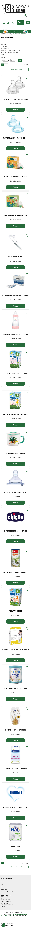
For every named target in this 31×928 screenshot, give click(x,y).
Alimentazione (5, 49)
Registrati (3, 882)
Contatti (3, 906)
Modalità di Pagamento (7, 904)
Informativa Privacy (6, 901)
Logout (3, 884)
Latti (3, 54)
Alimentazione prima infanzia (10, 52)
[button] (19, 69)
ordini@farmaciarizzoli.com (20, 914)
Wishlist (3, 887)
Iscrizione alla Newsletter (7, 892)
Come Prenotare (5, 899)
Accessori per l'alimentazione (10, 50)
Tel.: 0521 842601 (6, 916)
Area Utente (4, 889)
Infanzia (15, 34)
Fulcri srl (11, 925)
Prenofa (11, 924)
